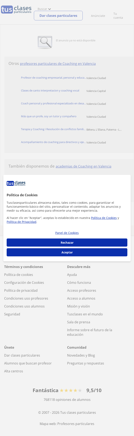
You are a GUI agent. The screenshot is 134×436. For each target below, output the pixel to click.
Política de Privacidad (21, 222)
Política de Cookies (104, 218)
